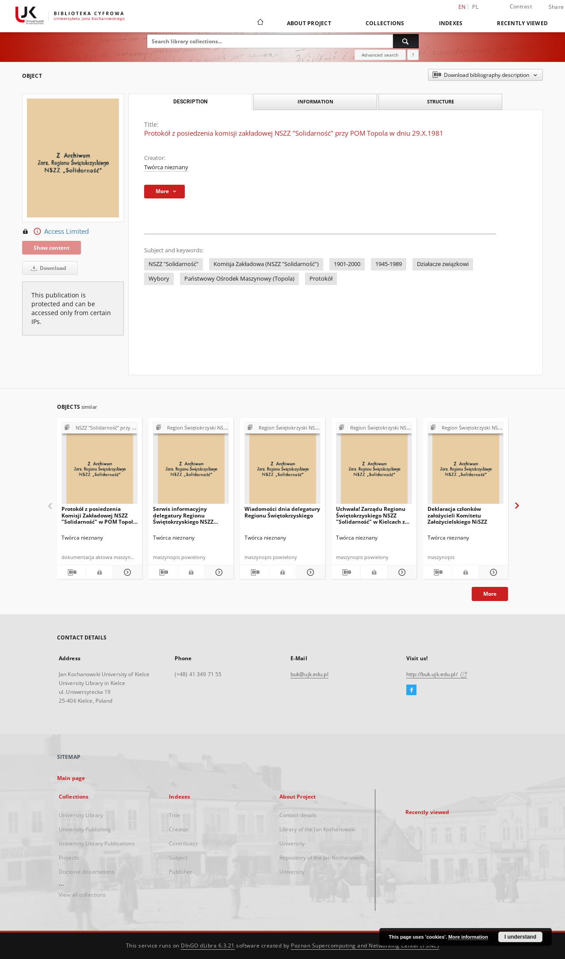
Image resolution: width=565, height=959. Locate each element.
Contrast (521, 6)
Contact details (298, 815)
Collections (385, 23)
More (489, 593)
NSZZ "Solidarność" (174, 264)
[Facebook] (411, 690)
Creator (178, 829)
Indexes (451, 23)
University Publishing (85, 829)
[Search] (406, 41)
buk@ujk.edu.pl (309, 674)
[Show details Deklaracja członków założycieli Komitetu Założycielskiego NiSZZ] (492, 572)
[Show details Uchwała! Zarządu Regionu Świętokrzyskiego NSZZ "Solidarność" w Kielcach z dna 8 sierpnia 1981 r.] (400, 572)
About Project (309, 23)
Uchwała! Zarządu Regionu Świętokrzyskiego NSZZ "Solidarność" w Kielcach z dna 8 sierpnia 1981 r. (370, 515)
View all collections (82, 894)
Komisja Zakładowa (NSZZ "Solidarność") (266, 264)
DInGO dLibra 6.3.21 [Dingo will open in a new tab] (208, 945)
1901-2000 (347, 264)
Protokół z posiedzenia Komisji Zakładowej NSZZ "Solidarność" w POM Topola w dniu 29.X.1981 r (98, 515)
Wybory (159, 278)
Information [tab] (315, 101)
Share (556, 7)
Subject (178, 857)
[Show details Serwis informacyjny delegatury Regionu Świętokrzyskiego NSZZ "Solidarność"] (217, 572)
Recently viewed (522, 23)
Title (174, 815)
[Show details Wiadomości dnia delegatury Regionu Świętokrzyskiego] (309, 572)
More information (468, 937)
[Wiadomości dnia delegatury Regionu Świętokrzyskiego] (282, 465)
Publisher (180, 871)
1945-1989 (388, 264)
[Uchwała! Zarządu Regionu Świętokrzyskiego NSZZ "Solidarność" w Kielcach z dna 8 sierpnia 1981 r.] (374, 465)
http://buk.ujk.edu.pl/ (436, 674)
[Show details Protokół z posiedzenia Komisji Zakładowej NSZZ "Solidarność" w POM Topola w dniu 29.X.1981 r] (126, 572)
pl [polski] (475, 7)
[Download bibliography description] (71, 572)
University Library (81, 815)
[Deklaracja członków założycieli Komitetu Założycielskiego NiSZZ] (465, 465)
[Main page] (260, 23)
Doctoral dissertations (87, 871)
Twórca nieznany (166, 167)
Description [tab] (190, 102)
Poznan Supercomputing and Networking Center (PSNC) (365, 945)
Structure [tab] (440, 101)
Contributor (183, 843)
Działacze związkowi (443, 264)
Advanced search (380, 55)
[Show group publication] (99, 428)
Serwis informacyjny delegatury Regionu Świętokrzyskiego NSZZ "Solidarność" (183, 515)
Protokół (320, 278)
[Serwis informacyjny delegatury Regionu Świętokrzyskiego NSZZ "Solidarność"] (191, 465)
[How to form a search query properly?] (413, 54)
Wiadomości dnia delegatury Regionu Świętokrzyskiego (282, 512)
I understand (520, 937)
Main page (71, 778)
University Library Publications (97, 843)
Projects (69, 857)
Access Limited (55, 231)
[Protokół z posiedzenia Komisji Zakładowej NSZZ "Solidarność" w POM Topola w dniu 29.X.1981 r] (99, 465)
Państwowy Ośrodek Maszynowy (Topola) (239, 278)
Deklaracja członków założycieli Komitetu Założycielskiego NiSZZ (457, 515)
